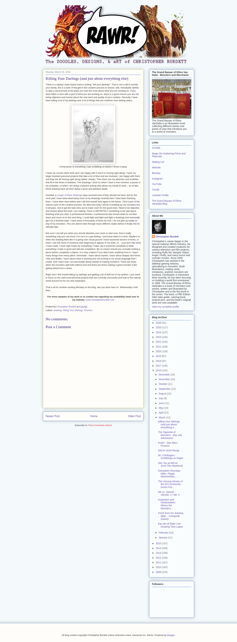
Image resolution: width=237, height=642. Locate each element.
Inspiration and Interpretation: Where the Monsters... (167, 504)
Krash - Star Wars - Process (168, 444)
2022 (159, 341)
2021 (159, 346)
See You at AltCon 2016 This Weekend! (170, 464)
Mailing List (158, 161)
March (162, 417)
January (163, 537)
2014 (159, 548)
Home (94, 416)
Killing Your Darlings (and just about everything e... (169, 424)
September (165, 388)
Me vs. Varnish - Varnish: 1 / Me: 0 (169, 493)
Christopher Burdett (167, 236)
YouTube (157, 184)
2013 (159, 552)
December (164, 374)
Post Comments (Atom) (100, 425)
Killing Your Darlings (73, 310)
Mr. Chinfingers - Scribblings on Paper (170, 457)
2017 (159, 365)
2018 (159, 361)
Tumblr (155, 189)
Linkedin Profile (160, 195)
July (161, 398)
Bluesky (156, 173)
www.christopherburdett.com (100, 299)
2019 (159, 356)
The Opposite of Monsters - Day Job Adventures (170, 435)
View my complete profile (165, 306)
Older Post (134, 416)
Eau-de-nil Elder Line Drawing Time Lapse (170, 525)
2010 (159, 567)
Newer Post (53, 416)
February (164, 532)
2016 (159, 370)
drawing (58, 310)
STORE (156, 148)
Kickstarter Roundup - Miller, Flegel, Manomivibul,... (170, 473)
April (161, 412)
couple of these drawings (69, 195)
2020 (159, 351)
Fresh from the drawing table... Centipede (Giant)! (170, 516)
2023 (159, 337)
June (162, 403)
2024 (159, 332)
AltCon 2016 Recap (168, 450)
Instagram (157, 178)
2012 (159, 557)
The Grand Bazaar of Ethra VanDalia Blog (166, 202)
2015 (159, 543)
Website (156, 167)
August (163, 393)
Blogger (171, 635)
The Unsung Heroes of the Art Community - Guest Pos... (170, 484)
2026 (159, 322)
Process (88, 310)
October (163, 384)
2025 (159, 327)
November (164, 379)
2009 (159, 572)
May (161, 407)
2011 (159, 562)
